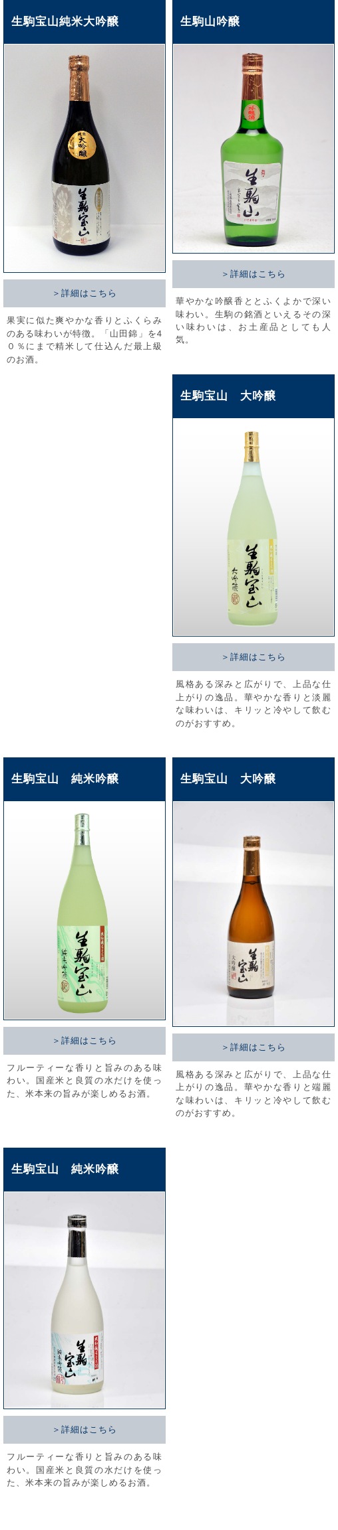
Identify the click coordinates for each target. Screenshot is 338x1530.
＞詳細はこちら (84, 293)
